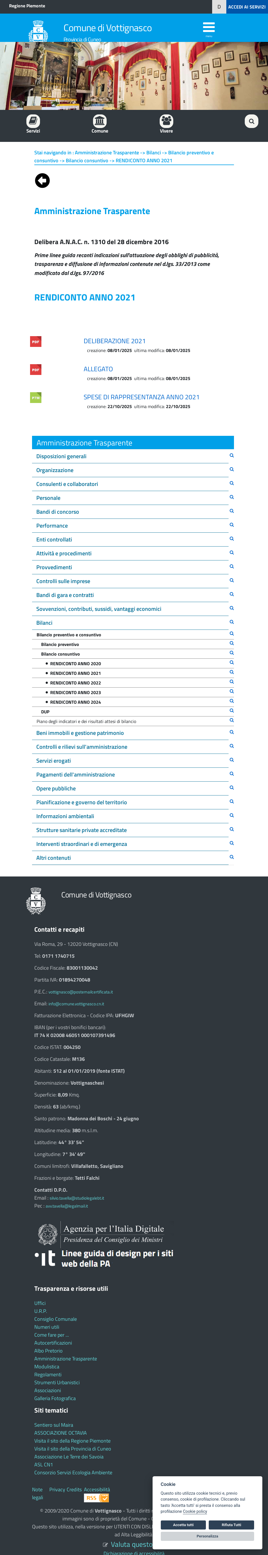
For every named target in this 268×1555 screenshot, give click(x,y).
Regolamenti (48, 1374)
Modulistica (46, 1366)
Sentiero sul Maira (53, 1425)
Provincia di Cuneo (82, 39)
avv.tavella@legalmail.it (67, 1206)
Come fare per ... (51, 1335)
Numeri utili (46, 1327)
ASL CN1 (43, 1464)
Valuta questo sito (138, 1544)
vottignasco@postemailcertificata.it (80, 992)
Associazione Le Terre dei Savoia (69, 1456)
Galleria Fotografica (55, 1398)
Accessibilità (97, 1489)
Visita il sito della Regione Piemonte (72, 1441)
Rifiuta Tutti (231, 1525)
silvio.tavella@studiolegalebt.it (77, 1198)
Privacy (57, 1489)
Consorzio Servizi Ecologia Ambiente (73, 1472)
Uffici (40, 1303)
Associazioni (47, 1390)
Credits (74, 1489)
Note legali (37, 1493)
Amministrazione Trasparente (65, 1358)
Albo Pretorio (48, 1351)
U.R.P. (40, 1311)
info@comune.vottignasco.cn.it (76, 1004)
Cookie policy (195, 1511)
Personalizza (207, 1536)
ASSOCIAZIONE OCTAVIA (60, 1433)
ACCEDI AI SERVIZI (247, 6)
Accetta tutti (183, 1525)
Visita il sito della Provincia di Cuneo (72, 1448)
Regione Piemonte (27, 5)
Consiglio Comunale (55, 1319)
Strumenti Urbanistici (57, 1382)
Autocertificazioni (53, 1343)
